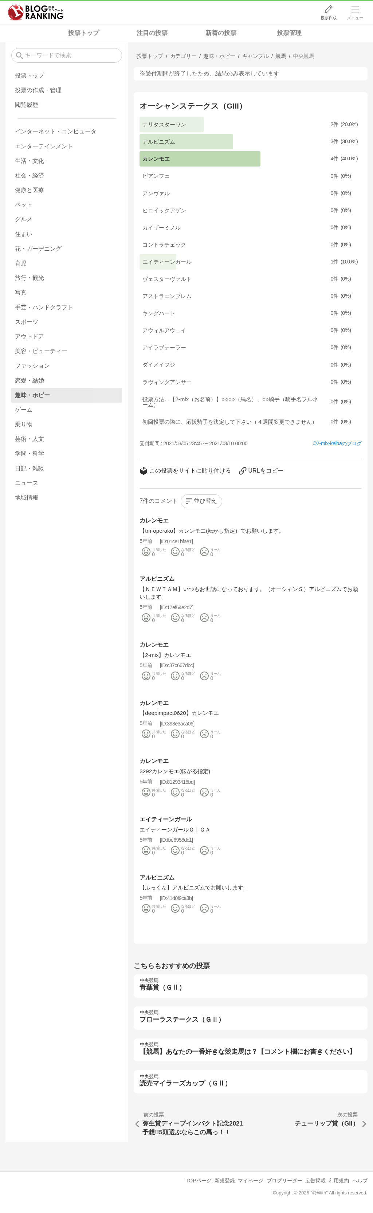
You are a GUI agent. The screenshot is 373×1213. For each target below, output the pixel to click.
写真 (21, 292)
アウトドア (29, 336)
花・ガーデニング (38, 249)
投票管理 (289, 33)
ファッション (32, 366)
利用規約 (339, 1180)
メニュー (355, 18)
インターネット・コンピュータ (56, 131)
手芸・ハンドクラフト (44, 307)
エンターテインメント (44, 146)
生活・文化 (29, 161)
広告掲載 (315, 1180)
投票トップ (83, 33)
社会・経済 (29, 175)
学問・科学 (29, 453)
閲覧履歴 (26, 105)
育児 (21, 263)
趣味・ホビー (32, 395)
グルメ (23, 219)
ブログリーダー (284, 1180)
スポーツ (26, 322)
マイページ (250, 1180)
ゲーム (23, 410)
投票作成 (329, 18)
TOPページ (198, 1180)
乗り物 (23, 424)
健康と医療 (29, 190)
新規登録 (225, 1180)
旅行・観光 (29, 278)
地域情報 (26, 497)
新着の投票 (220, 33)
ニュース (26, 483)
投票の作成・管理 (38, 90)
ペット (23, 204)
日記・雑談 (29, 468)
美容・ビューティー (41, 351)
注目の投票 (152, 33)
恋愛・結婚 (29, 380)
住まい (23, 234)
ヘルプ (360, 1180)
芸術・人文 (29, 439)
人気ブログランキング (35, 12)
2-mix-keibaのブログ (339, 443)
